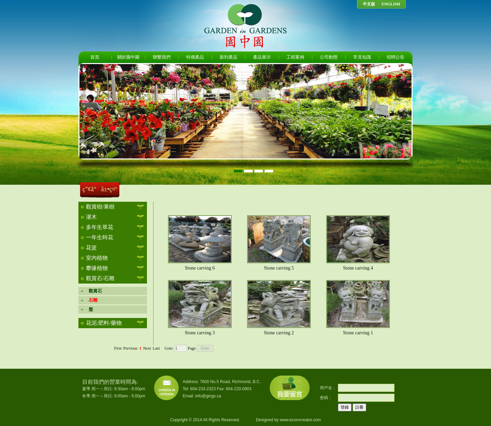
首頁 (94, 57)
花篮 (91, 247)
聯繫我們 (161, 57)
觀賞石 (93, 290)
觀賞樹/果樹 (100, 207)
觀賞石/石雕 (100, 278)
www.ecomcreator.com (300, 419)
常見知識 (362, 57)
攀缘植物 (97, 268)
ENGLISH (391, 4)
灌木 (91, 217)
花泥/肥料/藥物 (104, 323)
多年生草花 (99, 227)
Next (147, 348)
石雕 (91, 300)
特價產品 (195, 57)
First (117, 348)
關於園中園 (128, 57)
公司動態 (329, 57)
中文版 (369, 4)
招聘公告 (395, 57)
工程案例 (295, 57)
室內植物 (97, 258)
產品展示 (262, 57)
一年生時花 (99, 237)
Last (156, 348)
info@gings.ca (208, 396)
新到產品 (228, 57)
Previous (130, 348)
